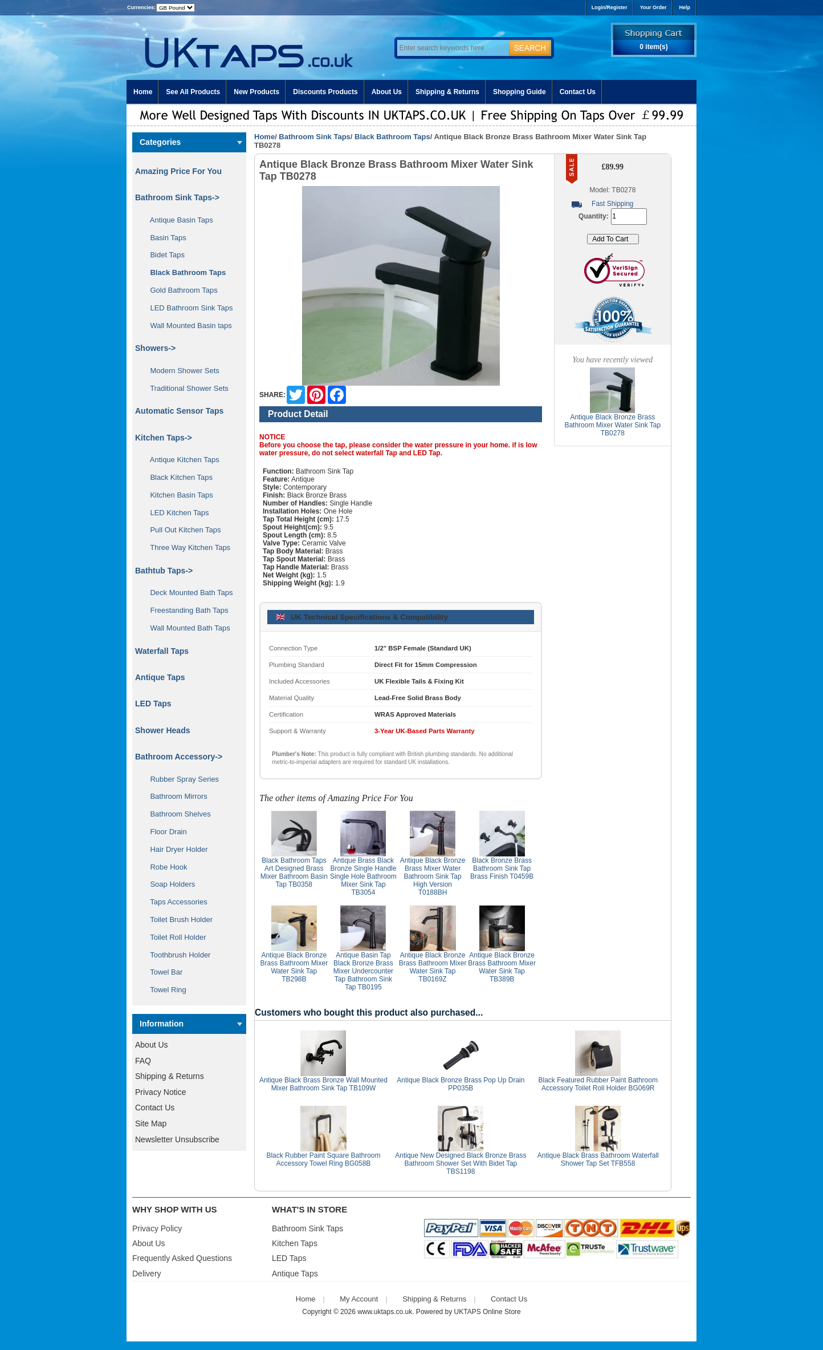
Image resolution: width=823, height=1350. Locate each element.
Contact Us (578, 92)
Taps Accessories (174, 902)
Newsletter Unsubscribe (177, 1139)
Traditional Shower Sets (185, 388)
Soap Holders (168, 884)
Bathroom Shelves (176, 814)
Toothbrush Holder (176, 955)
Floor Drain (164, 831)
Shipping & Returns (447, 92)
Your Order (653, 7)
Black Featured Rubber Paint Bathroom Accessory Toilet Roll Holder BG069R (598, 1084)
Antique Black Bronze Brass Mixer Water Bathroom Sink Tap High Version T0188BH (433, 876)
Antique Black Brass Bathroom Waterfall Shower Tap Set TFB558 (598, 1159)
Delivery (146, 1273)
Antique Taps (160, 677)
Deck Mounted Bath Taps (187, 592)
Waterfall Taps (162, 651)
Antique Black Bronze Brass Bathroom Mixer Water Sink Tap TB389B (502, 967)
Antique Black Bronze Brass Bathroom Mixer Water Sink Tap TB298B (294, 967)
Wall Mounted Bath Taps (186, 628)
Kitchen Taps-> (163, 437)
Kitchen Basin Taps (177, 495)
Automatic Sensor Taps (179, 410)
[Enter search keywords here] (451, 48)
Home (142, 92)
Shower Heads (162, 730)
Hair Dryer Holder (175, 849)
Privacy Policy (157, 1228)
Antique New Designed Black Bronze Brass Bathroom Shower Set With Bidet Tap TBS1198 (460, 1163)
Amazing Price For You (178, 171)
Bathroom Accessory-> (178, 756)
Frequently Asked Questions (182, 1258)
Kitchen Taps (294, 1243)
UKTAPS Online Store (487, 1312)
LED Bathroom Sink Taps (187, 308)
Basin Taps (164, 237)
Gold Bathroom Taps (180, 290)
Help (684, 7)
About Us (387, 92)
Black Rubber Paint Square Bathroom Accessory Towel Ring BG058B (323, 1159)
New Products (256, 92)
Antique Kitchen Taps (180, 459)
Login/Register (610, 7)
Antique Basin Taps (177, 220)
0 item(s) (653, 47)
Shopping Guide (519, 92)
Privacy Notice (160, 1092)
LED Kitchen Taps (175, 512)
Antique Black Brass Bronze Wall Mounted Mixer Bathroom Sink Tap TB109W (323, 1084)
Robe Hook (165, 867)
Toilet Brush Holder (177, 919)
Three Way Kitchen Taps (186, 547)
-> (177, 197)
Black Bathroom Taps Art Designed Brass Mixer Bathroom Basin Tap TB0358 (294, 872)
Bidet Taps (163, 254)
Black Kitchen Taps (177, 477)
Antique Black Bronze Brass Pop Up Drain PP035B (460, 1084)
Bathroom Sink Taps (314, 136)
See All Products (193, 92)
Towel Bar (162, 972)
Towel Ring (164, 989)
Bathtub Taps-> (164, 570)
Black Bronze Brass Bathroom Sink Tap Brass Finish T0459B (501, 868)
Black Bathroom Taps (392, 136)
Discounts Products (325, 92)
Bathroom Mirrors (174, 796)
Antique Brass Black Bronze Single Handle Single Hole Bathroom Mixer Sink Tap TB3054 (363, 876)
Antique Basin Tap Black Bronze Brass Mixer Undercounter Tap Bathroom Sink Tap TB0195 (363, 971)
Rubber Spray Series (180, 779)
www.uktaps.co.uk (384, 1312)
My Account (359, 1299)
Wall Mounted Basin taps (187, 325)
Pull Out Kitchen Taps (181, 530)
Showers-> (155, 348)
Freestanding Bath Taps (185, 610)
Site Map (150, 1123)
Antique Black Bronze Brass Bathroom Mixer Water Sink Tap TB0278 (612, 425)
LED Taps (153, 703)
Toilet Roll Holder (174, 937)
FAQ (143, 1060)
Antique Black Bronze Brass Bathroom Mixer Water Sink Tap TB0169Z (433, 967)
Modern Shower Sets (180, 370)
